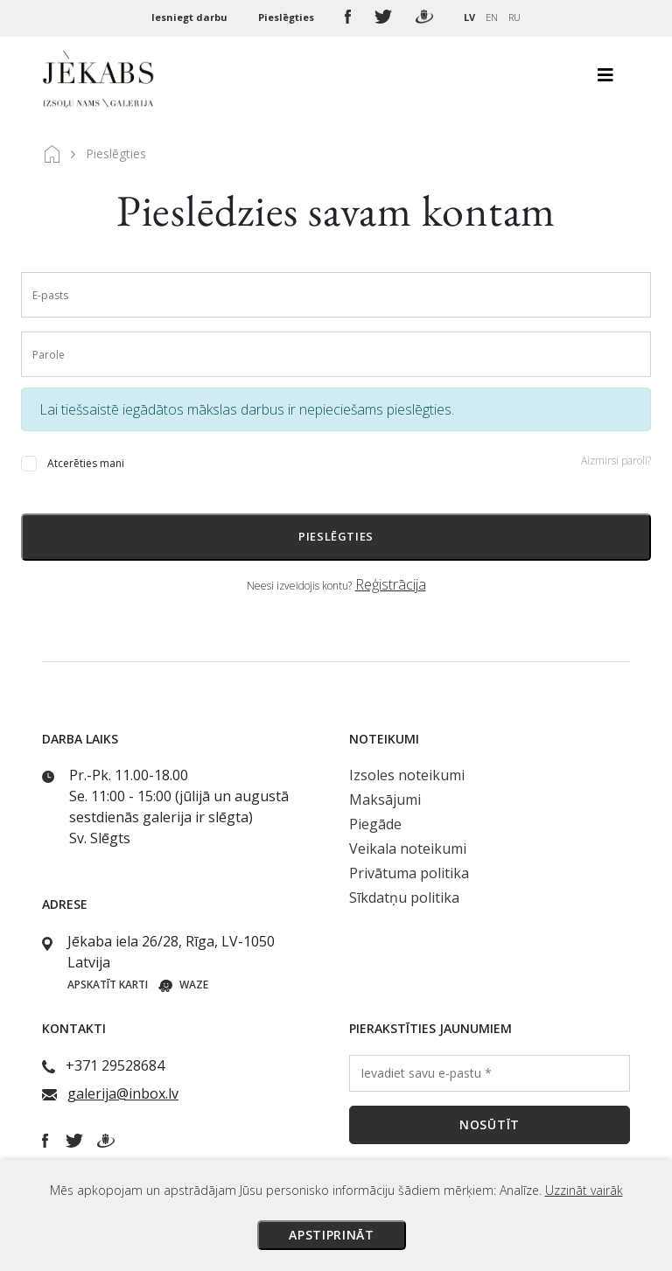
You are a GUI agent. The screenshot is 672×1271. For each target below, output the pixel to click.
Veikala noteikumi (407, 848)
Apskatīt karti (107, 984)
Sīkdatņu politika (404, 897)
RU (514, 17)
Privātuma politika (409, 873)
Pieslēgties (287, 17)
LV (469, 17)
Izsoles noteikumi (407, 775)
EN (492, 17)
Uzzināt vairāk (584, 1190)
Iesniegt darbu (190, 17)
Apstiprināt (331, 1234)
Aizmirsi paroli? (616, 460)
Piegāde (375, 824)
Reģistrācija (390, 584)
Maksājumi (385, 799)
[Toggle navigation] (605, 79)
